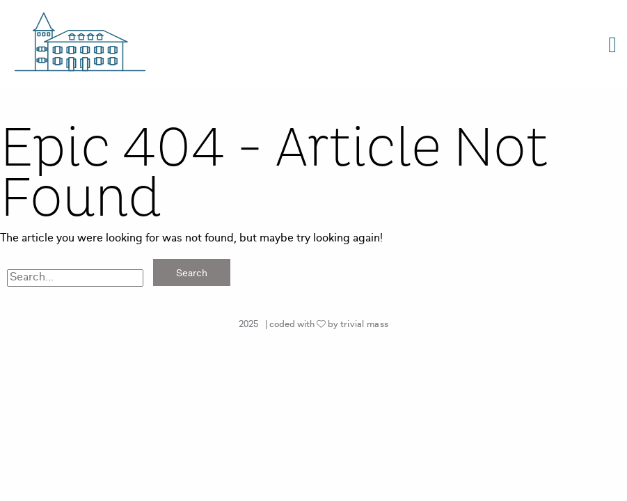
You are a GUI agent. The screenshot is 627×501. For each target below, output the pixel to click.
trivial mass (364, 324)
